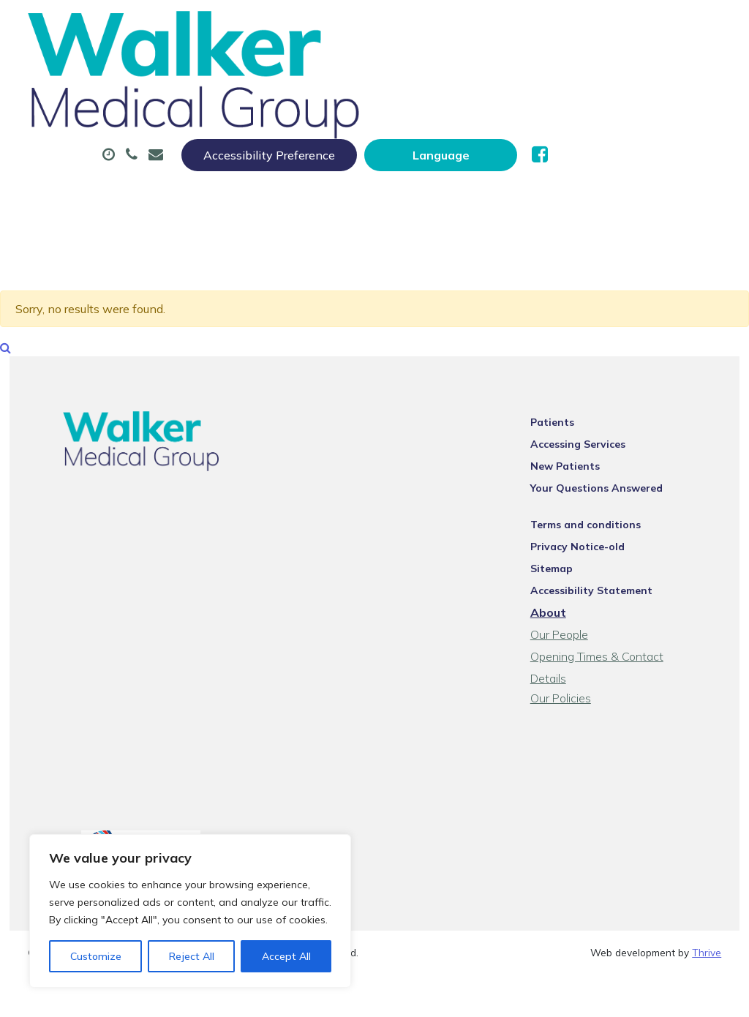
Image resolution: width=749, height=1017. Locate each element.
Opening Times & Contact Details (634, 643)
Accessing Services (595, 431)
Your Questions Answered (614, 474)
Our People (577, 621)
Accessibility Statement (609, 577)
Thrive (706, 924)
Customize (95, 956)
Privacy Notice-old (595, 533)
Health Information (472, 123)
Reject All (191, 956)
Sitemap (569, 555)
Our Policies (578, 665)
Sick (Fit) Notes (596, 72)
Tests (229, 123)
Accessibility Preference (442, 27)
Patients (570, 409)
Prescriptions (472, 72)
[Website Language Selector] (614, 27)
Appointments (351, 72)
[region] (190, 911)
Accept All (286, 956)
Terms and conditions (603, 511)
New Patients (327, 123)
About (240, 72)
